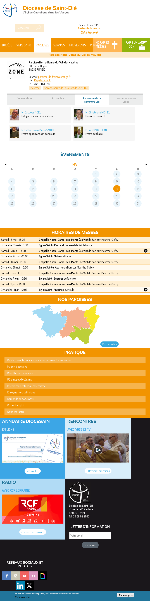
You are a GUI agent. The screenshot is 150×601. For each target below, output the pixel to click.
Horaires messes (102, 44)
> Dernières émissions (98, 471)
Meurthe (34, 88)
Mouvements (77, 45)
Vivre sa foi (24, 45)
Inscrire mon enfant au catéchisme (26, 386)
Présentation (24, 98)
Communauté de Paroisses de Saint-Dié (66, 88)
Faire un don (131, 44)
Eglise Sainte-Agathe (51, 267)
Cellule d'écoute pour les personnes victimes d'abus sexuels (39, 360)
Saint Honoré (89, 32)
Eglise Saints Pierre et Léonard (57, 245)
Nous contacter (15, 412)
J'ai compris (125, 596)
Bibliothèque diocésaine (20, 373)
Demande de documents (20, 399)
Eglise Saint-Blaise (50, 256)
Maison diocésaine (17, 366)
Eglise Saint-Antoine (51, 289)
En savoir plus (22, 598)
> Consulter (32, 471)
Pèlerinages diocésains (19, 379)
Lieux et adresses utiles (126, 99)
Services (59, 45)
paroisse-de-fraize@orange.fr (54, 77)
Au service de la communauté (95, 100)
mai (74, 164)
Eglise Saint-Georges (51, 278)
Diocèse (7, 45)
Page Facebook (42, 80)
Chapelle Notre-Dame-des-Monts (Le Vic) (63, 239)
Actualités (58, 98)
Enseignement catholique (21, 392)
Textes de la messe (89, 28)
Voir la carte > (109, 344)
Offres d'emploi (15, 405)
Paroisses (42, 45)
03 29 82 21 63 (81, 516)
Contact (95, 45)
